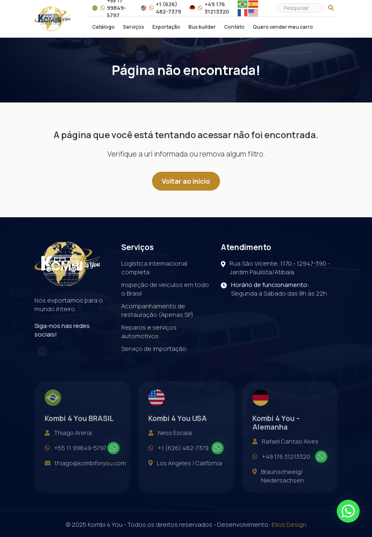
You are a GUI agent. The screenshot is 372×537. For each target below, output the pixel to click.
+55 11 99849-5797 (76, 455)
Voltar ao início (186, 181)
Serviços (133, 27)
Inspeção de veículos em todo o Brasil (165, 289)
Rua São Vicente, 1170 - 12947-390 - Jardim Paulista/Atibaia (275, 267)
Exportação (166, 27)
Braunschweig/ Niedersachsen (278, 484)
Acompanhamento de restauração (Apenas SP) (157, 310)
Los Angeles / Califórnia (185, 471)
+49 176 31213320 (209, 7)
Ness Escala (170, 440)
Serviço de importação (153, 348)
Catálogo (103, 27)
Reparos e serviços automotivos (149, 331)
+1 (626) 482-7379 (161, 7)
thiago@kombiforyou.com (85, 471)
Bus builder (202, 27)
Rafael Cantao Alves (285, 449)
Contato (234, 27)
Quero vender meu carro (283, 27)
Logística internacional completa (154, 267)
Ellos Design (289, 524)
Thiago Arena (68, 440)
